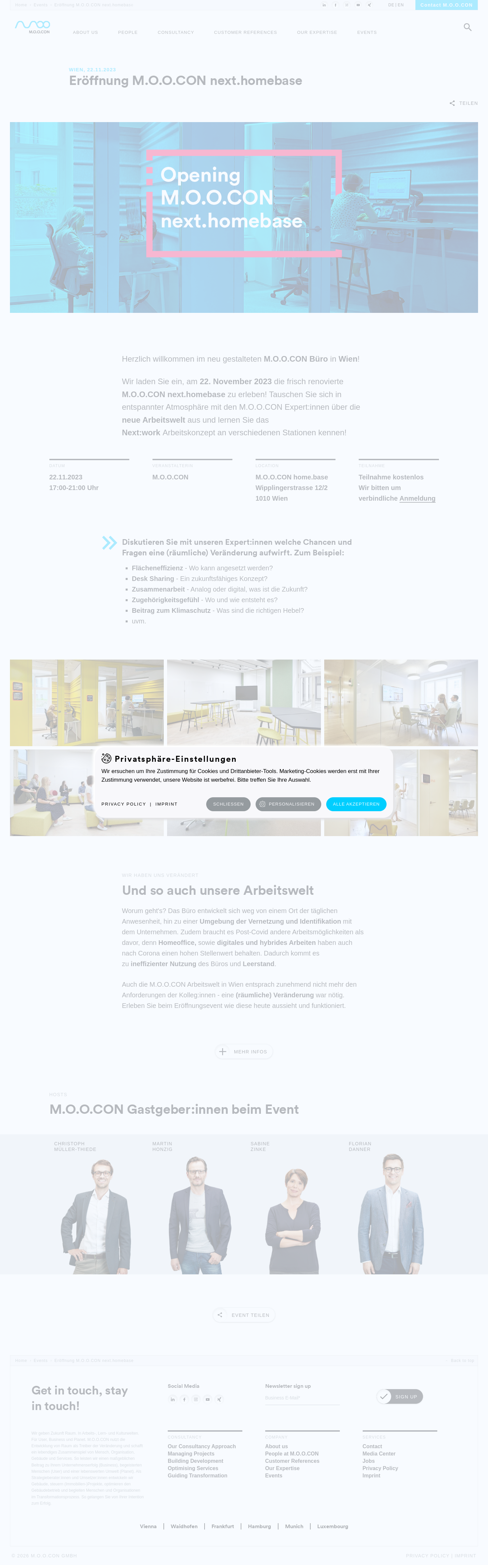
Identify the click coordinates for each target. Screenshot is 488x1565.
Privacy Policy (123, 804)
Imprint (166, 804)
